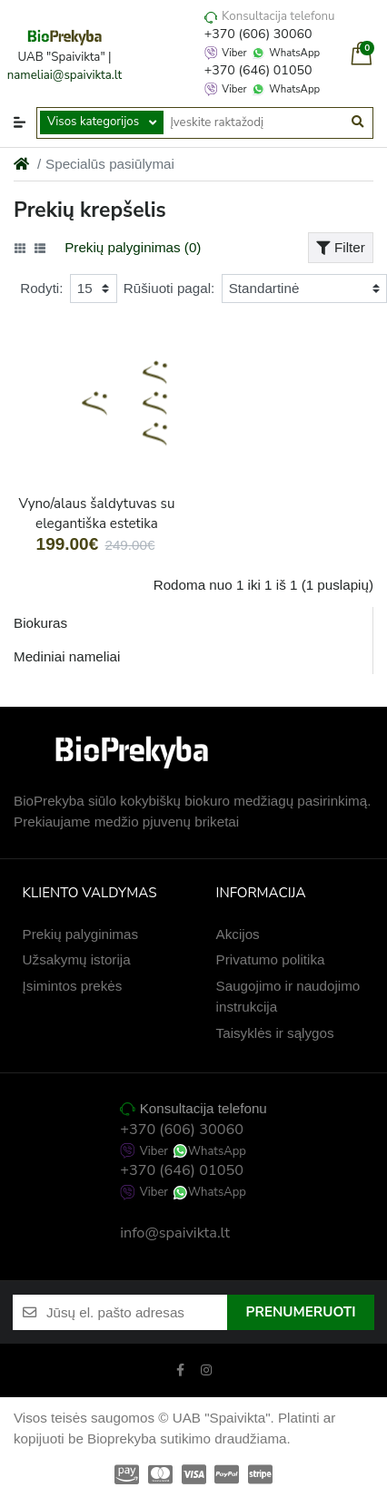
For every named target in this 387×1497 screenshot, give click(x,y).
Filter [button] (340, 247)
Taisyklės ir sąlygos (275, 1033)
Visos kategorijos (93, 121)
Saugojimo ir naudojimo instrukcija (288, 996)
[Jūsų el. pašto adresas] (136, 1312)
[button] (19, 122)
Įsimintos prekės (73, 985)
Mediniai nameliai (67, 656)
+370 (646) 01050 (258, 70)
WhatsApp (294, 53)
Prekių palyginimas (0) (132, 247)
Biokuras (40, 623)
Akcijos (238, 934)
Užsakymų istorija (77, 959)
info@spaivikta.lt (175, 1234)
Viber (234, 53)
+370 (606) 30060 (258, 34)
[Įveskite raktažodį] (254, 123)
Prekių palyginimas (80, 934)
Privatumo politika (270, 959)
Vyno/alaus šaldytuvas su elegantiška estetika (97, 513)
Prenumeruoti (301, 1312)
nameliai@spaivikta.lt (65, 75)
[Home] (21, 163)
